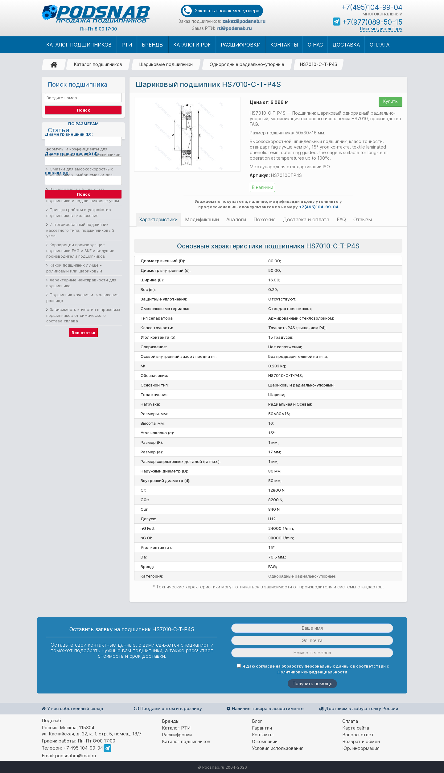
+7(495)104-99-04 (371, 7)
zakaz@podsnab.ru (244, 21)
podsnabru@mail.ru (75, 756)
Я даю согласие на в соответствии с (313, 669)
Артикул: (260, 175)
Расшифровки (177, 735)
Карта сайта (355, 728)
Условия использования (277, 748)
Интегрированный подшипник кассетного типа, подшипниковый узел (80, 317)
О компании (265, 741)
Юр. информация (361, 748)
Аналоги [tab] (236, 219)
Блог (257, 721)
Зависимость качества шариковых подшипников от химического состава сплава (83, 402)
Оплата (350, 721)
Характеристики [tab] (158, 219)
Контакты (262, 735)
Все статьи (83, 419)
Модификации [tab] (202, 219)
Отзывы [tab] (362, 219)
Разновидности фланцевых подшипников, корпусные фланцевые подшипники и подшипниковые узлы (83, 281)
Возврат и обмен (361, 741)
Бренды (170, 721)
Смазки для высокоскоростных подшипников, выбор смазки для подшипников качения (79, 261)
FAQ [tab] (341, 219)
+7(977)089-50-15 (372, 22)
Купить (390, 101)
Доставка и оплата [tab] (306, 219)
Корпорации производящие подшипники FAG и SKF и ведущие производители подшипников (80, 337)
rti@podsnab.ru (234, 28)
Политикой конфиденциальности (312, 671)
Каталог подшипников (98, 64)
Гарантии (262, 728)
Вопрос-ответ (358, 735)
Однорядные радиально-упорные (247, 64)
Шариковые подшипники (166, 64)
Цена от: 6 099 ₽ (269, 102)
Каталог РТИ (176, 728)
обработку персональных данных (317, 666)
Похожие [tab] (264, 219)
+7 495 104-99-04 (83, 748)
